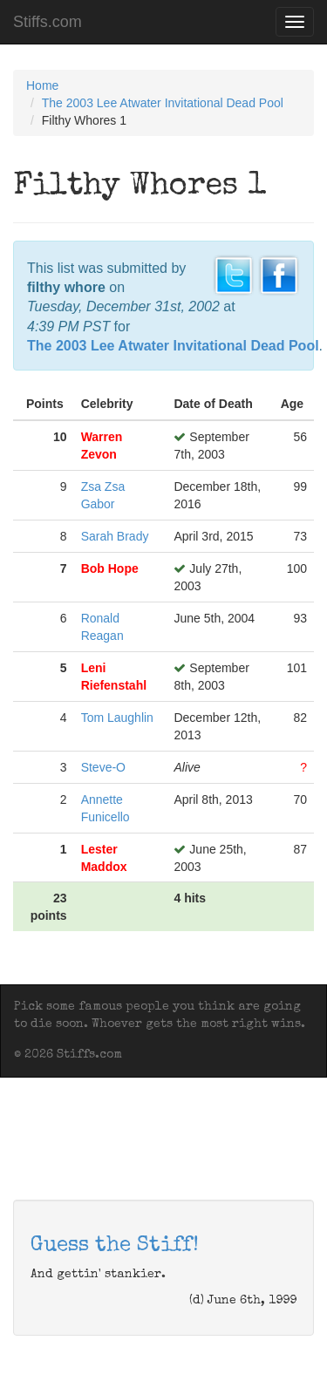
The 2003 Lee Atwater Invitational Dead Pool (162, 103)
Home (42, 85)
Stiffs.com (47, 22)
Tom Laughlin (117, 718)
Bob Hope (110, 568)
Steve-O (103, 767)
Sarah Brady (115, 536)
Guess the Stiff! (115, 1245)
